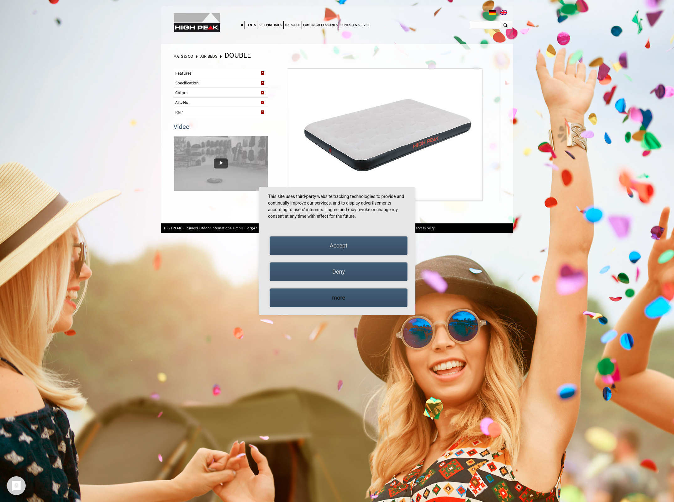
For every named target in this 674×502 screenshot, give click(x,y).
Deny (338, 271)
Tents (251, 25)
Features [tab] (183, 73)
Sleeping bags (270, 25)
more (338, 297)
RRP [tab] (179, 112)
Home (242, 25)
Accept (338, 245)
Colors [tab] (181, 92)
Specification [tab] (187, 83)
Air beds (208, 56)
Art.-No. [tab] (182, 102)
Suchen (505, 25)
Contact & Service (355, 25)
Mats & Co (292, 25)
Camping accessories (320, 25)
